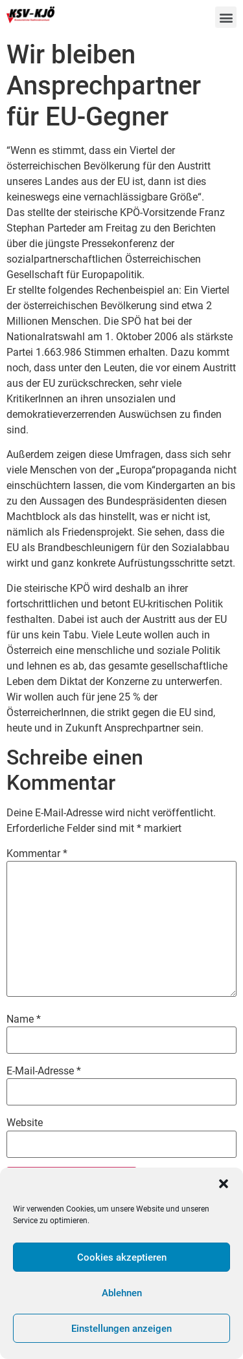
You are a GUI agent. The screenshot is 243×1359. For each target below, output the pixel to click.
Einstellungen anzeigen (121, 1328)
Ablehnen (122, 1293)
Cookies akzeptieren (122, 1257)
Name (23, 1019)
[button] (223, 1183)
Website (24, 1123)
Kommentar (36, 854)
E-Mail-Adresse (43, 1071)
